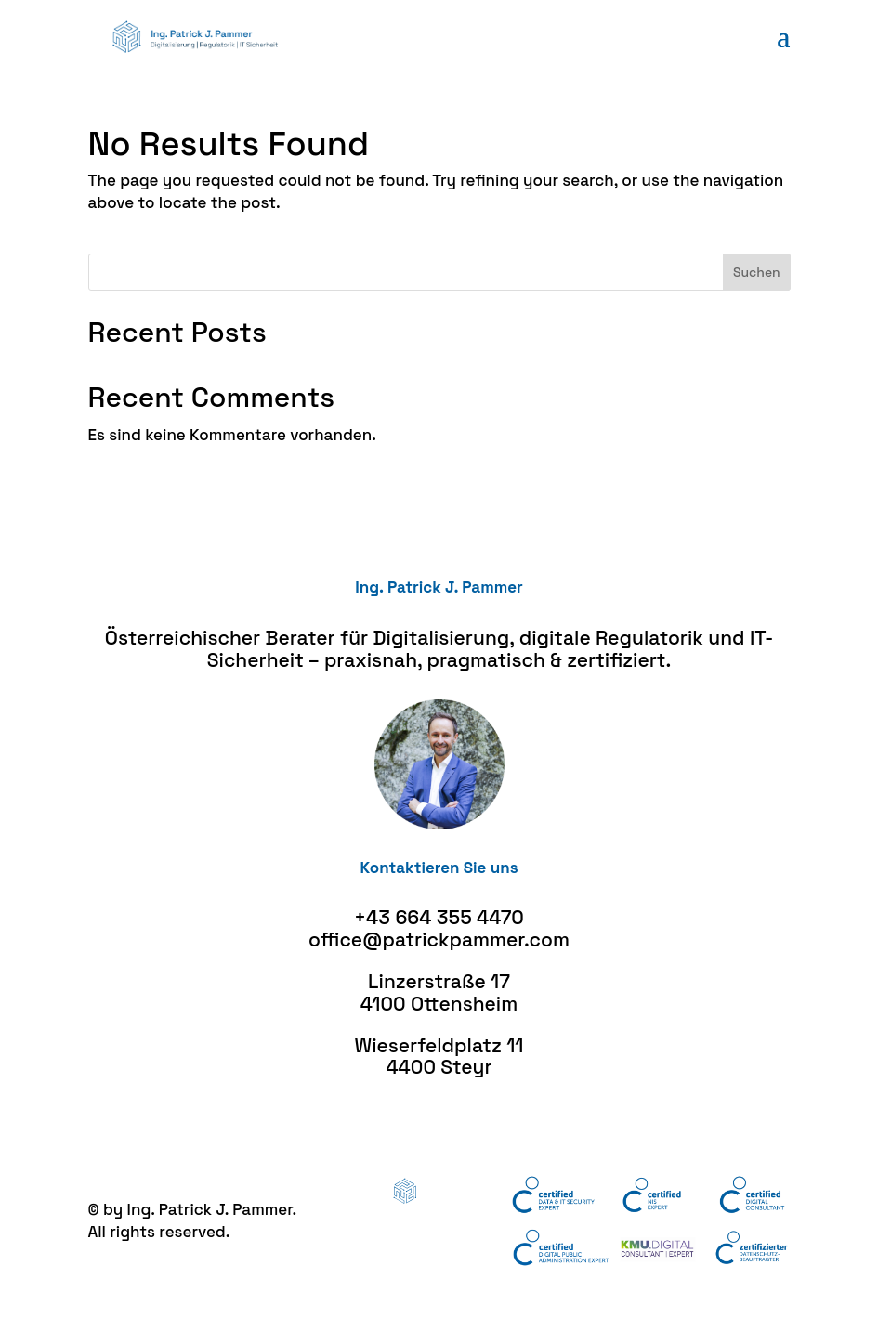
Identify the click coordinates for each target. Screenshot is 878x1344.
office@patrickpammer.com (439, 939)
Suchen (756, 272)
